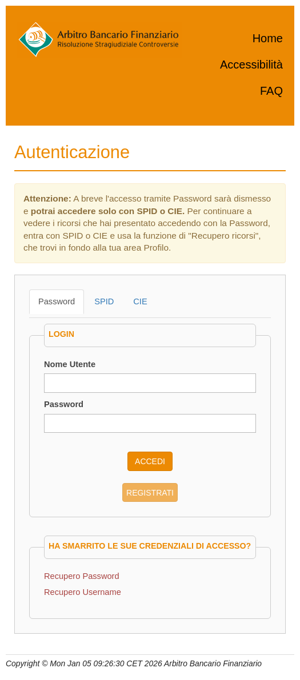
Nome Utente (69, 364)
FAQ (271, 91)
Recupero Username (82, 592)
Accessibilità (251, 64)
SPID (104, 301)
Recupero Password (81, 576)
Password (56, 301)
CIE (140, 301)
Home (268, 38)
